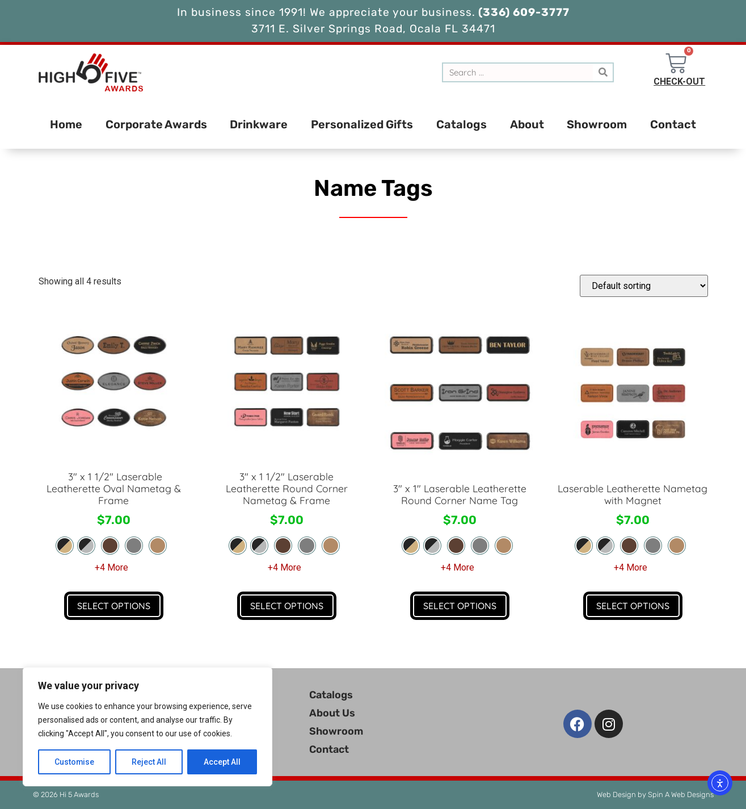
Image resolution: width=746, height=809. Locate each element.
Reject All (149, 761)
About (527, 124)
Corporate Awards (156, 124)
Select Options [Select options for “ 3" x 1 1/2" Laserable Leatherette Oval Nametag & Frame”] (113, 605)
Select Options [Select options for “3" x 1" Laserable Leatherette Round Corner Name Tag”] (459, 605)
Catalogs (461, 124)
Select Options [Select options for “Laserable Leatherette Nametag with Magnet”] (632, 605)
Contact (673, 124)
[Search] (603, 72)
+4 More (111, 567)
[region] (147, 726)
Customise (74, 761)
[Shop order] (644, 286)
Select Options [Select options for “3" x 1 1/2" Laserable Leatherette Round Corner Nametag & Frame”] (286, 605)
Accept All (222, 761)
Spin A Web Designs (681, 794)
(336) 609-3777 (522, 12)
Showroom (597, 124)
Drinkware (259, 124)
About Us (332, 713)
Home (66, 124)
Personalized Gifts (362, 124)
